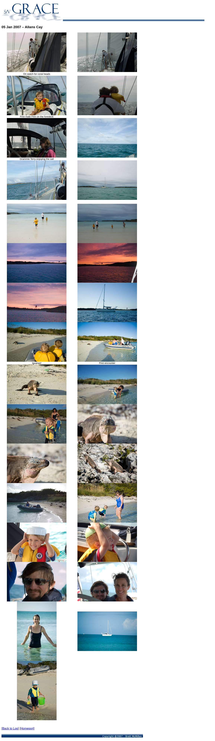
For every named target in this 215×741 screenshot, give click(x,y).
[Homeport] (27, 728)
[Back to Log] (10, 728)
